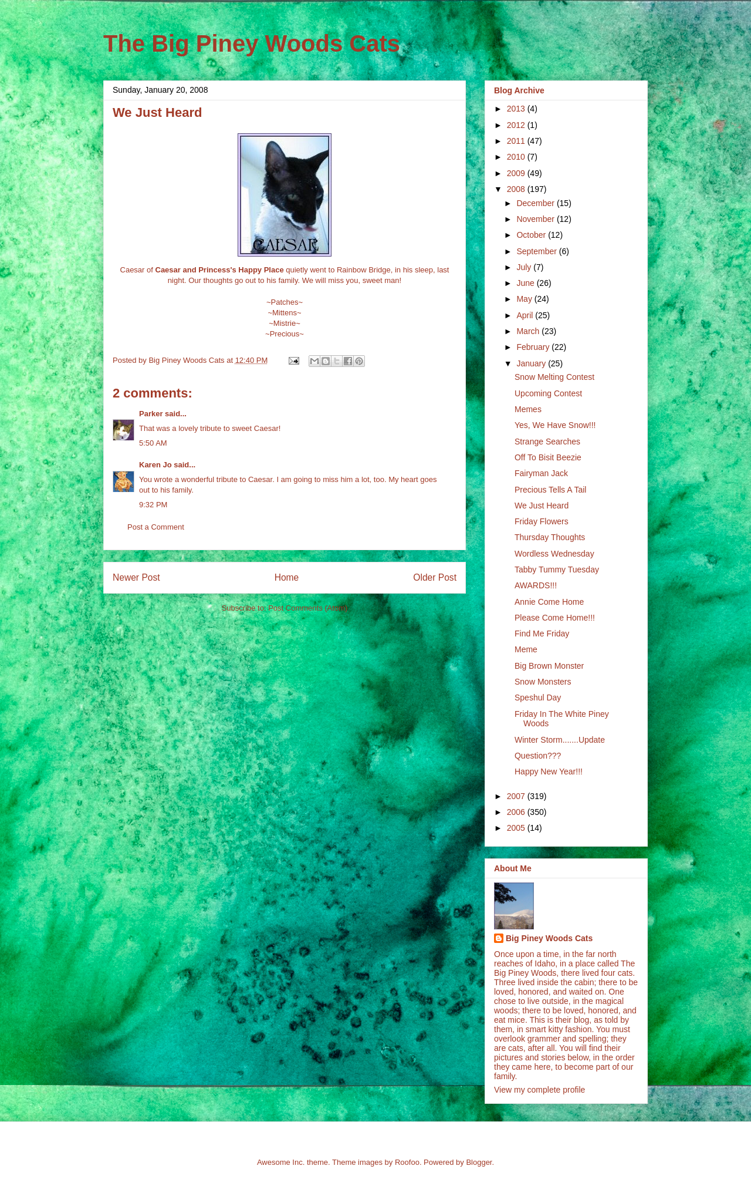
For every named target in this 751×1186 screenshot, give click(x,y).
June (526, 283)
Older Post (434, 577)
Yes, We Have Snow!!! (555, 425)
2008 (517, 189)
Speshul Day (538, 697)
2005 (517, 828)
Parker (151, 413)
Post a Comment (155, 527)
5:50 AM (153, 443)
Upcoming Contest (548, 393)
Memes (528, 409)
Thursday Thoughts (550, 537)
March (529, 331)
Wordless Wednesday (554, 553)
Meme (526, 649)
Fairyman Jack (541, 473)
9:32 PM (153, 504)
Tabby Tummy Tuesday (557, 569)
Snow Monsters (543, 681)
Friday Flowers (542, 521)
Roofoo (407, 1162)
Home (287, 577)
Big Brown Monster (549, 666)
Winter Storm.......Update (560, 739)
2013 (517, 108)
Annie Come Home (549, 602)
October (532, 235)
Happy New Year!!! (549, 771)
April (525, 315)
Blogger (479, 1162)
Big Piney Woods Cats (549, 938)
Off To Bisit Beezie (548, 457)
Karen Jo (155, 464)
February (534, 347)
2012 (517, 125)
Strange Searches (547, 441)
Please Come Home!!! (555, 617)
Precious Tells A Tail (550, 489)
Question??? (538, 755)
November (536, 219)
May (525, 299)
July (524, 267)
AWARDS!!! (536, 585)
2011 (517, 141)
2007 (517, 796)
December (536, 203)
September (537, 251)
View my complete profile (539, 1089)
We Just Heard (542, 505)
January (532, 363)
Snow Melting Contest (554, 377)
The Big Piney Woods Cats (251, 43)
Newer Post (136, 577)
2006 (517, 812)
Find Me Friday (542, 633)
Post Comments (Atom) (307, 608)
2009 (517, 173)
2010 (517, 156)
